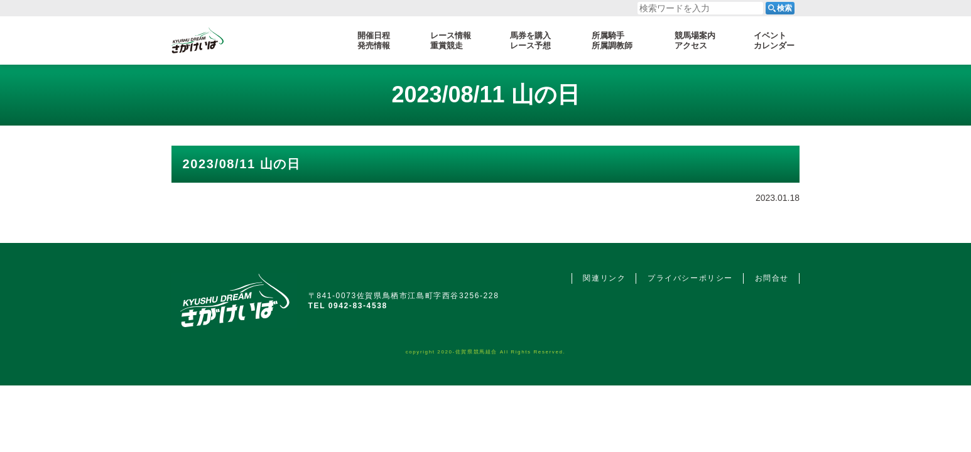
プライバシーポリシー (690, 278)
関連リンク (604, 278)
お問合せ (772, 278)
